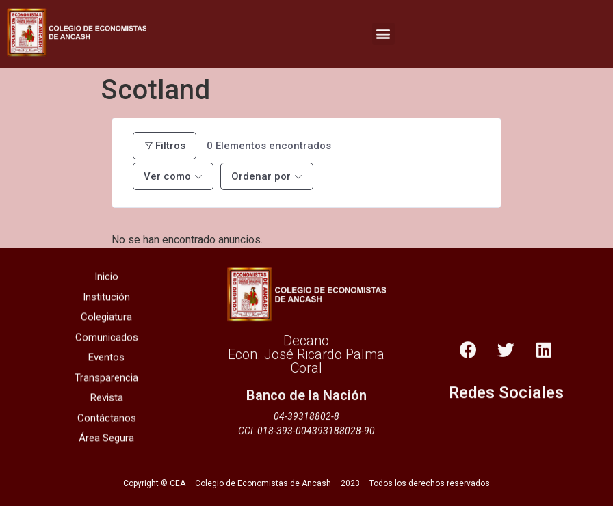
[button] (383, 31)
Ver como (167, 176)
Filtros (164, 145)
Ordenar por (261, 176)
